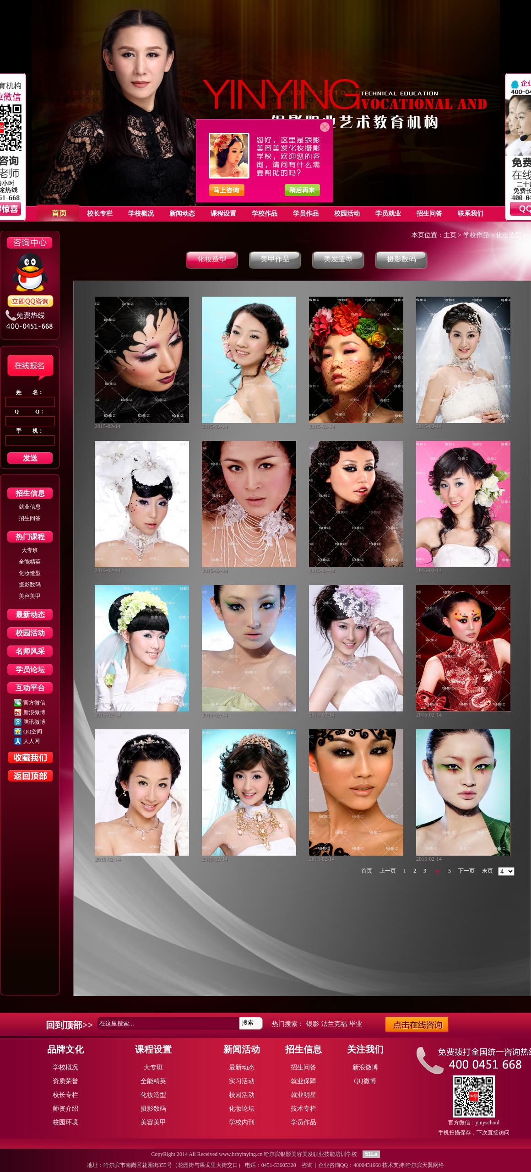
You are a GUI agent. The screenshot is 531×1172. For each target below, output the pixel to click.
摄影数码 (30, 584)
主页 (450, 235)
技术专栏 (303, 1108)
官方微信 (34, 703)
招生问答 (30, 518)
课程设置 (153, 1049)
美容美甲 (30, 596)
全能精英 (30, 562)
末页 (487, 871)
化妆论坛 (242, 1108)
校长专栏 (65, 1094)
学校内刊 (242, 1122)
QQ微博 (365, 1081)
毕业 (355, 1023)
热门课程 (30, 537)
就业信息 (30, 507)
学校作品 (476, 235)
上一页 (387, 871)
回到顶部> (66, 1025)
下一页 (466, 871)
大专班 (30, 550)
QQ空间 (32, 731)
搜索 (248, 1022)
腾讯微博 (34, 722)
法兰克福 (334, 1023)
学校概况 (65, 1067)
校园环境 (65, 1122)
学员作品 (303, 1122)
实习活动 (242, 1081)
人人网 (31, 741)
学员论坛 (30, 669)
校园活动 (30, 633)
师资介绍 (65, 1108)
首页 (366, 871)
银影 (312, 1023)
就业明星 (303, 1094)
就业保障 (303, 1081)
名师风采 (30, 651)
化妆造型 (30, 573)
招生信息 (30, 493)
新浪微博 (34, 712)
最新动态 (30, 615)
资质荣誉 (65, 1081)
